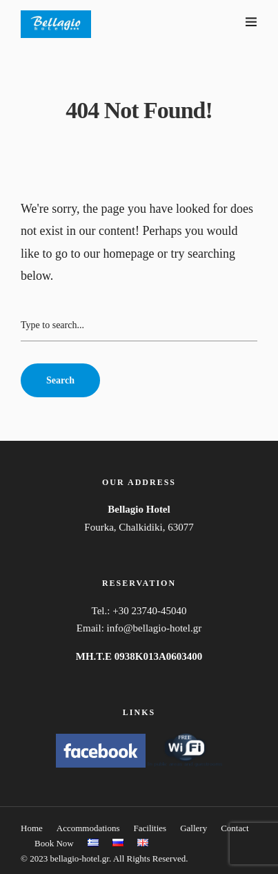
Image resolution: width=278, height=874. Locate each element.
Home (32, 828)
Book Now (54, 843)
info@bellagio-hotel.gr (154, 628)
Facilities (150, 828)
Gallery (193, 828)
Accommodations (88, 828)
